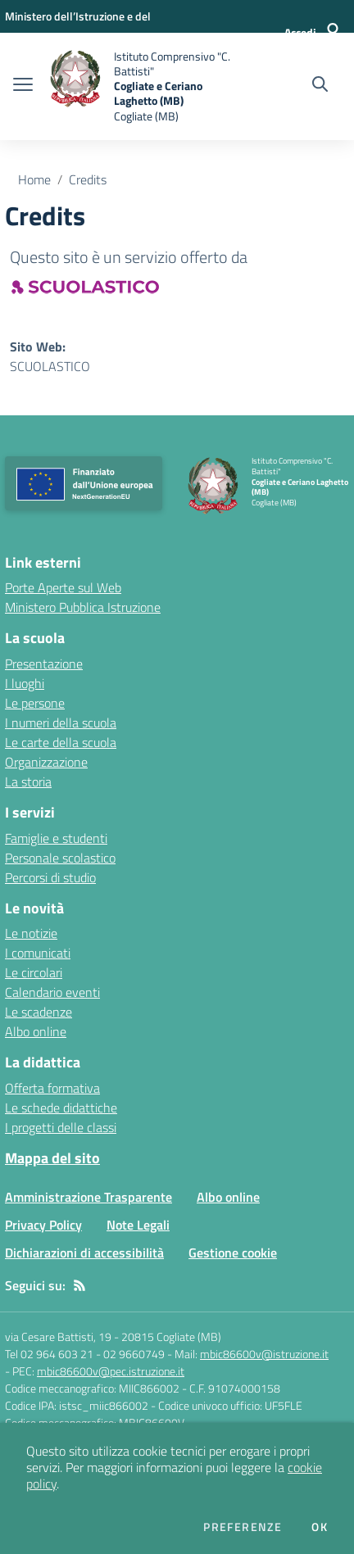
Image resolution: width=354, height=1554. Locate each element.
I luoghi (24, 683)
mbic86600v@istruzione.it (264, 1353)
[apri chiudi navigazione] (23, 86)
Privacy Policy (43, 1225)
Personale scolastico (60, 858)
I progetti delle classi (60, 1127)
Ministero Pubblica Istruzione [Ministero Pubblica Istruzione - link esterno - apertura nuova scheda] (83, 607)
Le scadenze (38, 1012)
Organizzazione (46, 762)
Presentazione (44, 663)
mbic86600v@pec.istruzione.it (110, 1371)
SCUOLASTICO (50, 366)
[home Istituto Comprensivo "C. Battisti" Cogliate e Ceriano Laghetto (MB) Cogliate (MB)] (140, 86)
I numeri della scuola (60, 722)
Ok (319, 1527)
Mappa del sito (52, 1158)
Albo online (35, 1031)
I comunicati (37, 953)
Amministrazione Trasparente (88, 1197)
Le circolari (33, 972)
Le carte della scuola (60, 742)
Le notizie (31, 933)
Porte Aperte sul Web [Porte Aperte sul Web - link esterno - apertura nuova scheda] (63, 587)
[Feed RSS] (79, 1285)
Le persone (35, 703)
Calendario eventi (52, 992)
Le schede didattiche (61, 1107)
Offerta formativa (52, 1088)
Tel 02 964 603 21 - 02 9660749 (85, 1353)
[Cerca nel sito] (320, 86)
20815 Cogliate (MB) (171, 1336)
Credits (88, 179)
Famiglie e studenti (56, 838)
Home (34, 179)
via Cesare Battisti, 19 (58, 1336)
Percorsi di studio (50, 877)
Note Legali (138, 1225)
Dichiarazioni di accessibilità (84, 1252)
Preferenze (242, 1527)
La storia (28, 781)
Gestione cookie (232, 1252)
